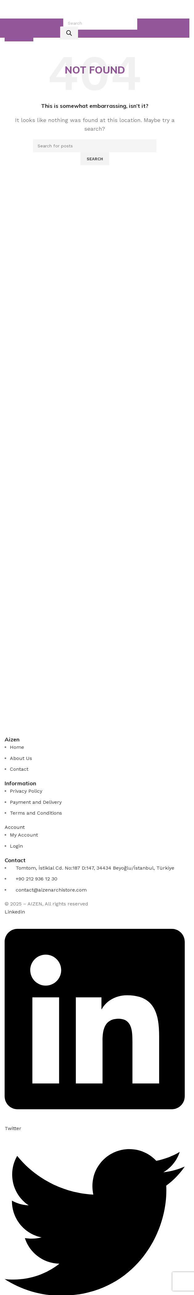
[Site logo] (95, 9)
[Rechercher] (69, 33)
